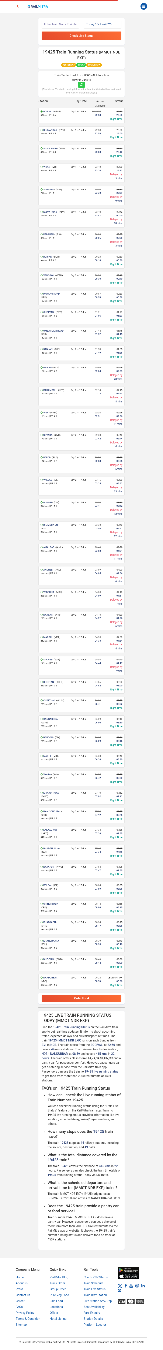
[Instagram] (137, 1285)
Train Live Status (95, 1289)
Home (20, 1277)
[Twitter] (120, 1285)
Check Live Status (81, 35)
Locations (56, 1307)
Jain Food (56, 1301)
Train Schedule (93, 1283)
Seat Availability (94, 1307)
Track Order (57, 1283)
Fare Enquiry (92, 1312)
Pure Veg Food (59, 1295)
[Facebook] (126, 1285)
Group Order (58, 1289)
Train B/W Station (95, 1295)
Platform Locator (95, 1324)
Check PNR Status (96, 1277)
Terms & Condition (28, 1318)
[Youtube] (131, 1285)
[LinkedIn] (143, 1285)
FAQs (19, 1307)
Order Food (81, 998)
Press (19, 1289)
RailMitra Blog (59, 1277)
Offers (54, 1312)
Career (20, 1301)
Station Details (93, 1318)
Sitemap (21, 1324)
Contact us (23, 1295)
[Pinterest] (119, 1290)
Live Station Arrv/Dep (98, 1301)
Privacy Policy (25, 1312)
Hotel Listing (58, 1318)
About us (22, 1283)
